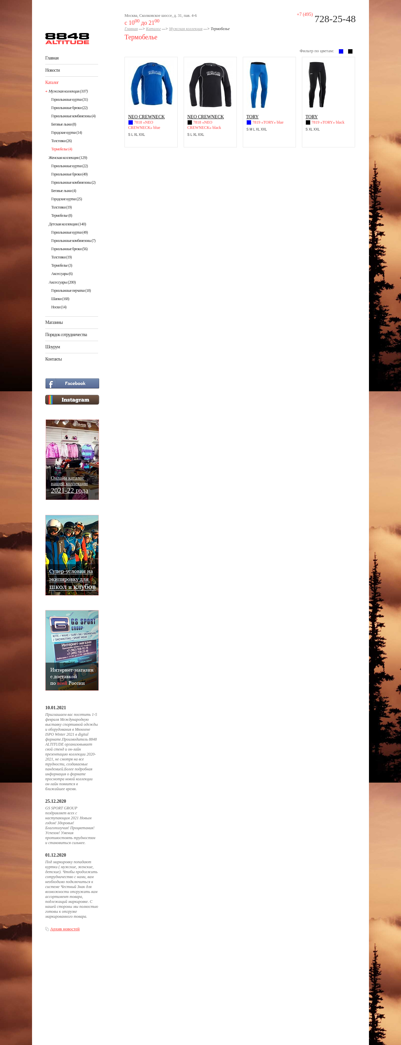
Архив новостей (65, 928)
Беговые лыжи (63, 124)
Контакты (53, 359)
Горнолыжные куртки (69, 99)
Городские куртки (66, 132)
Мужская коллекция (68, 91)
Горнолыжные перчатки (71, 290)
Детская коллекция (67, 223)
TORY (252, 116)
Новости (52, 70)
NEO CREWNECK (146, 116)
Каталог (51, 82)
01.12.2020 (55, 855)
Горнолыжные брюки (69, 107)
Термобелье (61, 149)
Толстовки (61, 140)
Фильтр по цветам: (317, 50)
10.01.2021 (55, 707)
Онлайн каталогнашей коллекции (69, 484)
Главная (51, 58)
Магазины (54, 322)
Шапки (60, 298)
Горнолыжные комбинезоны (73, 116)
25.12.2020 (55, 801)
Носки (58, 307)
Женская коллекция (68, 157)
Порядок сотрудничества (66, 334)
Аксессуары (61, 273)
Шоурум (52, 346)
